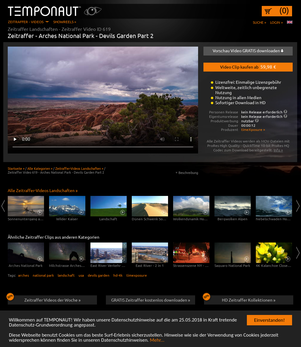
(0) (284, 10)
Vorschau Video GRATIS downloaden (248, 50)
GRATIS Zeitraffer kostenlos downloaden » (150, 299)
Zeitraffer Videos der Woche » (44, 298)
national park (43, 275)
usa (81, 275)
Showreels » (64, 21)
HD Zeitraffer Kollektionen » (239, 298)
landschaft (66, 275)
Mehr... (157, 340)
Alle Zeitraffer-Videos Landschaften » (43, 190)
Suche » (259, 22)
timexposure (136, 275)
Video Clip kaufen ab (248, 66)
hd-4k (118, 275)
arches (23, 275)
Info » (278, 150)
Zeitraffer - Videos (25, 21)
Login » (276, 22)
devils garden (98, 275)
